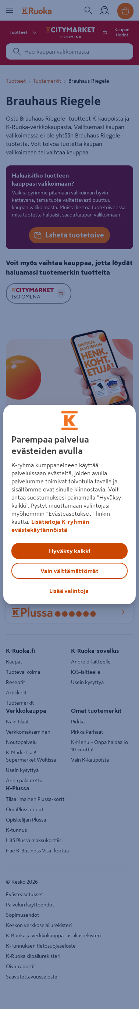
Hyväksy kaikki (69, 551)
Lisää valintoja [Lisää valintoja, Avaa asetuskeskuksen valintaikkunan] (69, 591)
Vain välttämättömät (69, 571)
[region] (69, 505)
